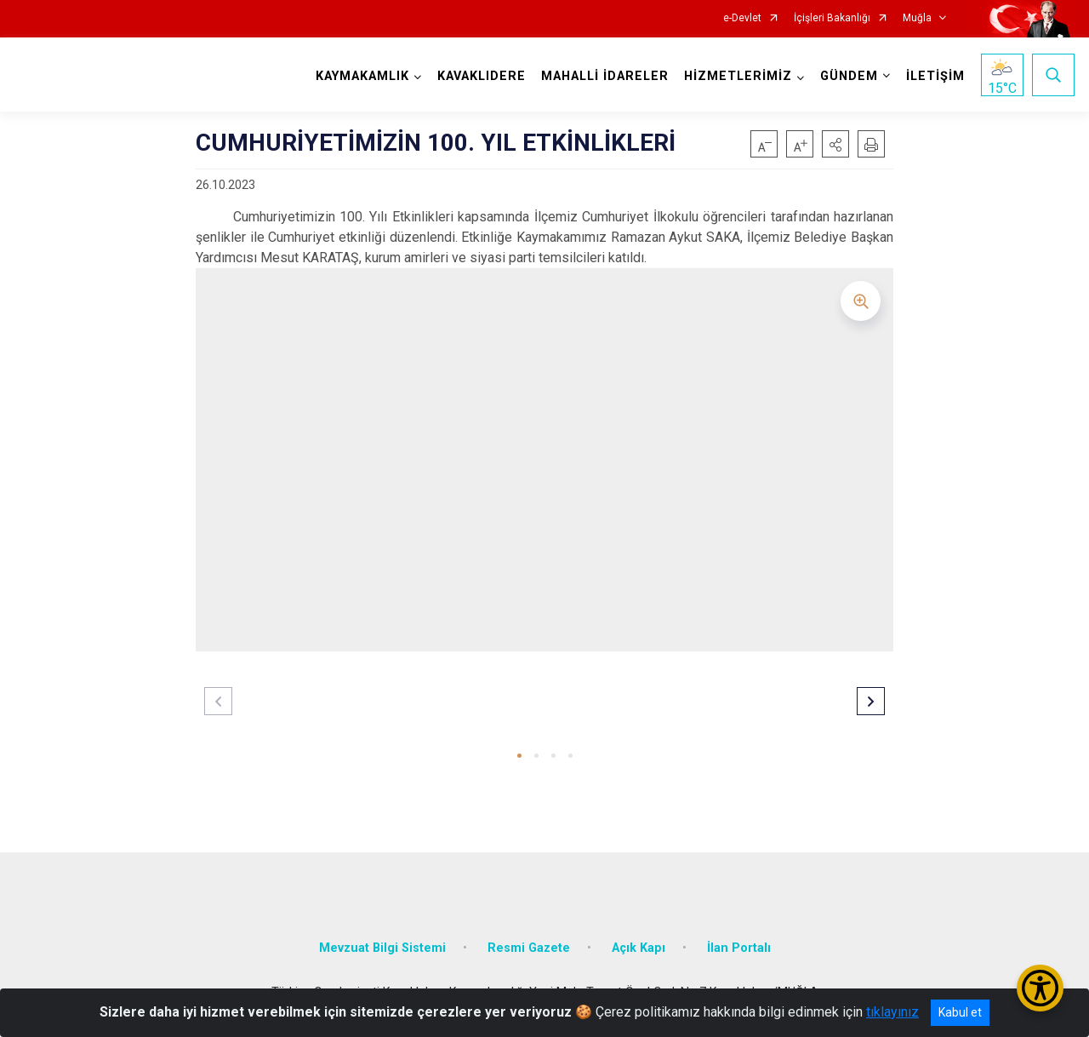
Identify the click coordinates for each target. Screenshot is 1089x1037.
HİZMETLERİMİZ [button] (738, 76)
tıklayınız (892, 1012)
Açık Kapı (638, 948)
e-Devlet (742, 18)
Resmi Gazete (528, 948)
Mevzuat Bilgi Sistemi (382, 948)
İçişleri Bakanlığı (832, 18)
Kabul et (960, 1012)
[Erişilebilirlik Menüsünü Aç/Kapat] (1040, 988)
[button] (835, 144)
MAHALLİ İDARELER (605, 76)
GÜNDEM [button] (849, 76)
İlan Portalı (739, 948)
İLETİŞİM (935, 76)
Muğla (917, 18)
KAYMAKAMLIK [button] (362, 76)
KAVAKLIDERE (481, 76)
